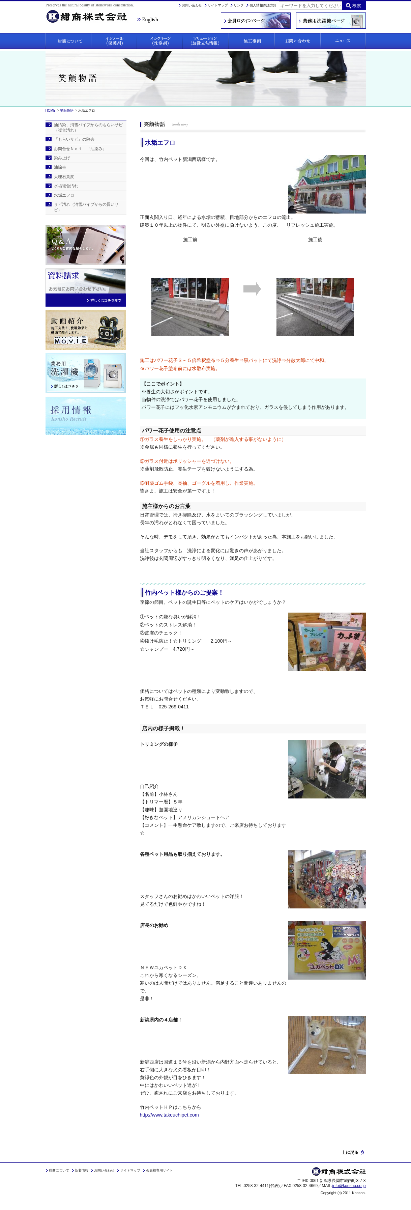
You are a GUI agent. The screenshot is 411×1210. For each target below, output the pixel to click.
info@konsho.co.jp (349, 1185)
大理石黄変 (64, 176)
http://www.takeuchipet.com (169, 1115)
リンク (239, 5)
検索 (356, 5)
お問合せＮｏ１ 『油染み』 (80, 148)
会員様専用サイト (159, 1170)
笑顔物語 (67, 110)
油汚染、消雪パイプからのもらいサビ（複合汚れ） (88, 127)
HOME (51, 110)
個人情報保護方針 (262, 5)
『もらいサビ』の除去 (74, 139)
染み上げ (62, 158)
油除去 (60, 167)
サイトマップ (218, 5)
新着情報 (81, 1170)
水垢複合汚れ (66, 186)
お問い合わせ (192, 5)
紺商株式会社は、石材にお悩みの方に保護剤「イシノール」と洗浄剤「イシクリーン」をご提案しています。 (91, 12)
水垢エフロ (64, 195)
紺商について (59, 1170)
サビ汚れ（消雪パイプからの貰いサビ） (86, 207)
